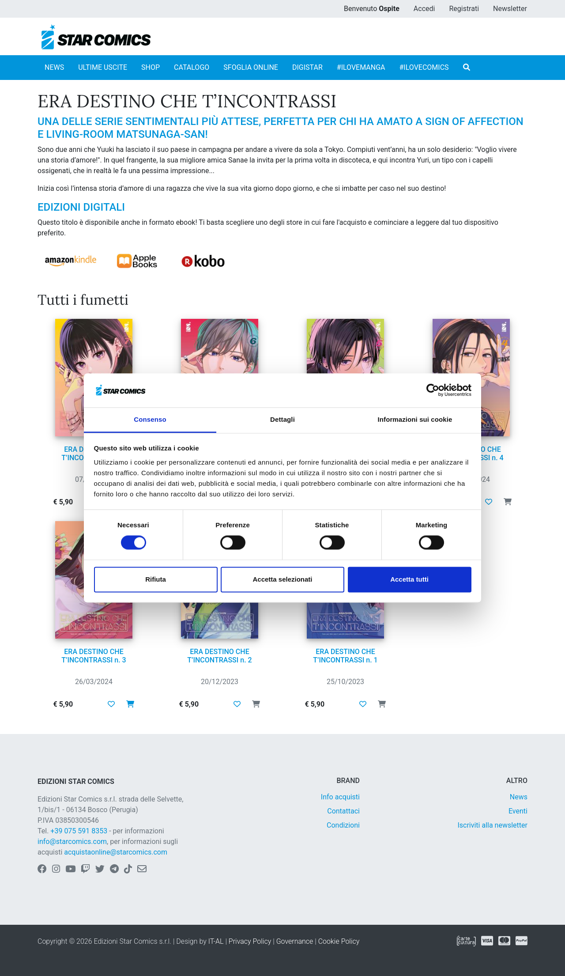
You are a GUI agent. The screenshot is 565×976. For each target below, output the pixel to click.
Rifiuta (155, 579)
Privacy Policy (250, 941)
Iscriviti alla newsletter (492, 825)
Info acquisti (340, 797)
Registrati (464, 8)
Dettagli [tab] (282, 419)
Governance (294, 941)
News (518, 797)
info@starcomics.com (72, 841)
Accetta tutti (409, 579)
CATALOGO (191, 67)
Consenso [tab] (150, 419)
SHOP (150, 67)
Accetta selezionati (282, 579)
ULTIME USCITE (102, 67)
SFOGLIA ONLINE (250, 67)
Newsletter (510, 8)
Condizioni (343, 825)
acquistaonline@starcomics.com (115, 852)
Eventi (517, 811)
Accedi (424, 8)
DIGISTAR (307, 67)
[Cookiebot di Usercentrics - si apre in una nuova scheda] (432, 390)
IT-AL (216, 941)
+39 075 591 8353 (78, 831)
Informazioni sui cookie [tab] (415, 419)
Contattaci (343, 811)
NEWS (54, 67)
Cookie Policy (339, 941)
